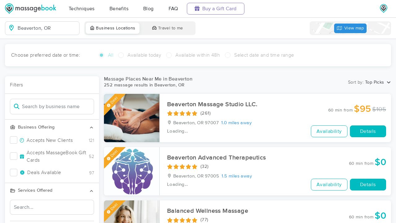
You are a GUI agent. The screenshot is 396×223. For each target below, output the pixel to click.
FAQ (173, 8)
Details (368, 131)
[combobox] (47, 28)
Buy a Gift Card (216, 8)
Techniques (82, 8)
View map (350, 28)
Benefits (119, 8)
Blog (148, 8)
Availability (329, 131)
